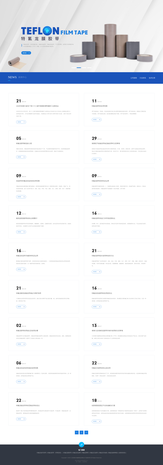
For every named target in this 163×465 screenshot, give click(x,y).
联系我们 (119, 7)
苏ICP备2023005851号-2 (81, 460)
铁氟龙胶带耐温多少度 (24, 158)
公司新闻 (145, 78)
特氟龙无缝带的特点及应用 (101, 382)
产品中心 (73, 7)
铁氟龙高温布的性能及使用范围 (27, 382)
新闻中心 (88, 7)
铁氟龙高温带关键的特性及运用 (27, 270)
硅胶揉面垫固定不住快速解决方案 (103, 420)
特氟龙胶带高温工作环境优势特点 (103, 232)
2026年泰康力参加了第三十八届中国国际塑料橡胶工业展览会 (37, 120)
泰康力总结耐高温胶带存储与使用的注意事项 (107, 345)
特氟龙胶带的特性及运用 (100, 195)
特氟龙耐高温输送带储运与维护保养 (28, 307)
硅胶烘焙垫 (122, 453)
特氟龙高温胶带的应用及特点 (102, 307)
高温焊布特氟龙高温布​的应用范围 (28, 195)
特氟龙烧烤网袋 (113, 453)
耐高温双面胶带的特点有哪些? (26, 232)
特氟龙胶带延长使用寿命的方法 (103, 270)
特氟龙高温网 (77, 453)
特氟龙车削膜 (103, 453)
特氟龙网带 (85, 453)
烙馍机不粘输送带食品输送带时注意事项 (106, 158)
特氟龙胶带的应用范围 (99, 120)
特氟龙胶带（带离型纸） (54, 453)
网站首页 (42, 7)
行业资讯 (155, 78)
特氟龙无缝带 (94, 453)
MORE (21, 136)
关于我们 (58, 7)
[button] (74, 67)
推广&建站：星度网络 (81, 461)
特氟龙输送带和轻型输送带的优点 (28, 420)
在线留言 (103, 7)
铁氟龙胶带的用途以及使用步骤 (27, 345)
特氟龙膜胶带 (67, 453)
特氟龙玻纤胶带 (41, 453)
